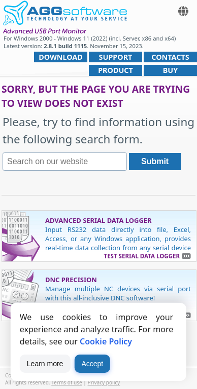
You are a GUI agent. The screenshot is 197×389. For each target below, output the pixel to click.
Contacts (170, 57)
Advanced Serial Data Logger (98, 220)
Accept (92, 364)
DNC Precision (71, 279)
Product (115, 70)
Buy (170, 70)
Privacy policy (104, 382)
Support (116, 57)
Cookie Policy (106, 341)
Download (61, 57)
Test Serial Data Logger (142, 256)
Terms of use (66, 382)
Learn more (45, 364)
